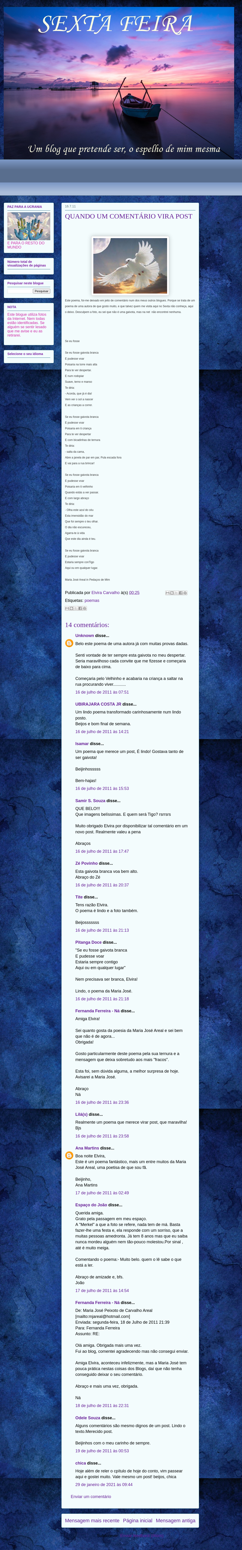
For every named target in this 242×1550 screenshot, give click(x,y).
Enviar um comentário (91, 1496)
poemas (92, 600)
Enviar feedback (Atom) (141, 1535)
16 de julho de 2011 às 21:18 (102, 999)
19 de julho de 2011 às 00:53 (102, 1451)
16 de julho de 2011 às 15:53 (102, 788)
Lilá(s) (81, 1114)
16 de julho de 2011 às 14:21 (102, 731)
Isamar (82, 743)
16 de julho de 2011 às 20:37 (102, 885)
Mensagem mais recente (92, 1520)
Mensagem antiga (175, 1520)
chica (80, 1463)
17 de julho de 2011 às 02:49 (102, 1193)
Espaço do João (91, 1205)
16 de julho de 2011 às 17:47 (102, 851)
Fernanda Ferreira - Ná (97, 1011)
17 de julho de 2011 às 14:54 (102, 1290)
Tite (79, 897)
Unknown (84, 635)
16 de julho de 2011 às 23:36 (102, 1102)
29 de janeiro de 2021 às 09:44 (104, 1484)
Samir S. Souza (90, 800)
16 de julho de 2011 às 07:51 (102, 692)
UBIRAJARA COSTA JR (98, 704)
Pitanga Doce (88, 942)
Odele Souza (87, 1418)
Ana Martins (87, 1148)
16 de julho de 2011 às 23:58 (102, 1136)
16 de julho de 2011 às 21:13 (102, 930)
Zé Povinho (86, 863)
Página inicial (137, 1520)
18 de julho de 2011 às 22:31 (102, 1405)
